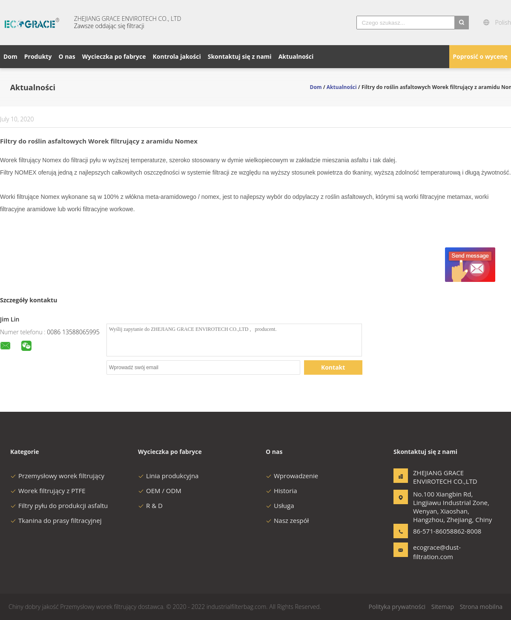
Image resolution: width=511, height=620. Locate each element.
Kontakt (333, 367)
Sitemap (442, 607)
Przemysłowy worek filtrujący (57, 475)
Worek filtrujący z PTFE (48, 490)
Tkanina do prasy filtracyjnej (56, 520)
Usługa (280, 505)
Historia (281, 490)
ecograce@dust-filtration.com (437, 552)
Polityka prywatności (397, 607)
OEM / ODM (159, 490)
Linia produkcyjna (168, 475)
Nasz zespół (287, 520)
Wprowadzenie (292, 475)
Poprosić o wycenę (480, 56)
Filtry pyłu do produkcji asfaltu (59, 505)
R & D (150, 505)
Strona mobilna (481, 607)
